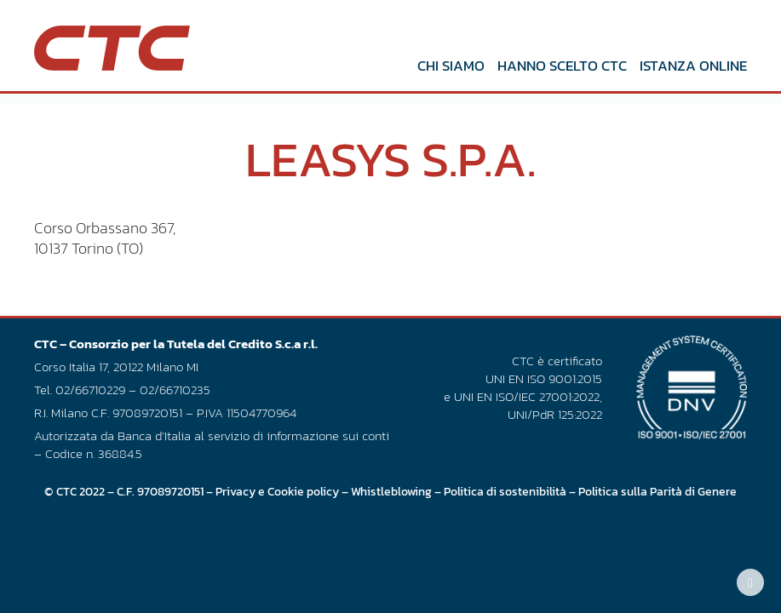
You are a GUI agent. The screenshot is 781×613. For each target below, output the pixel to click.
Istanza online (693, 65)
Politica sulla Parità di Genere (657, 491)
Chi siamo (451, 65)
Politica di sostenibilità (505, 491)
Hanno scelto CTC (562, 65)
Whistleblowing (391, 491)
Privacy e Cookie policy (277, 491)
